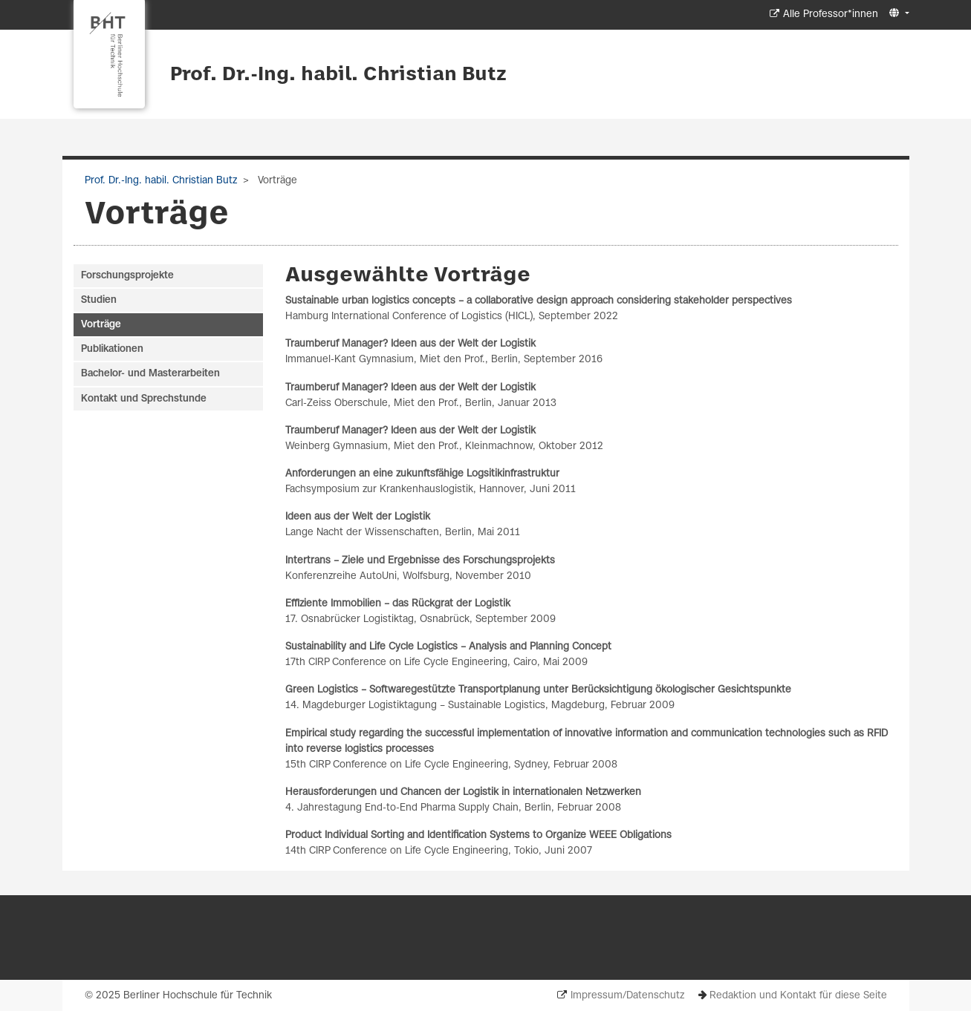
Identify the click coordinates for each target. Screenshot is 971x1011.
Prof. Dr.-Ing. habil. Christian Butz (338, 75)
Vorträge (101, 325)
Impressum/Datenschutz (627, 996)
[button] (897, 13)
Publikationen (112, 349)
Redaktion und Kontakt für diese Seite (798, 996)
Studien (99, 300)
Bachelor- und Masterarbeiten (150, 374)
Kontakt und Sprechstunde (144, 399)
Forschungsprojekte (127, 276)
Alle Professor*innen (830, 14)
